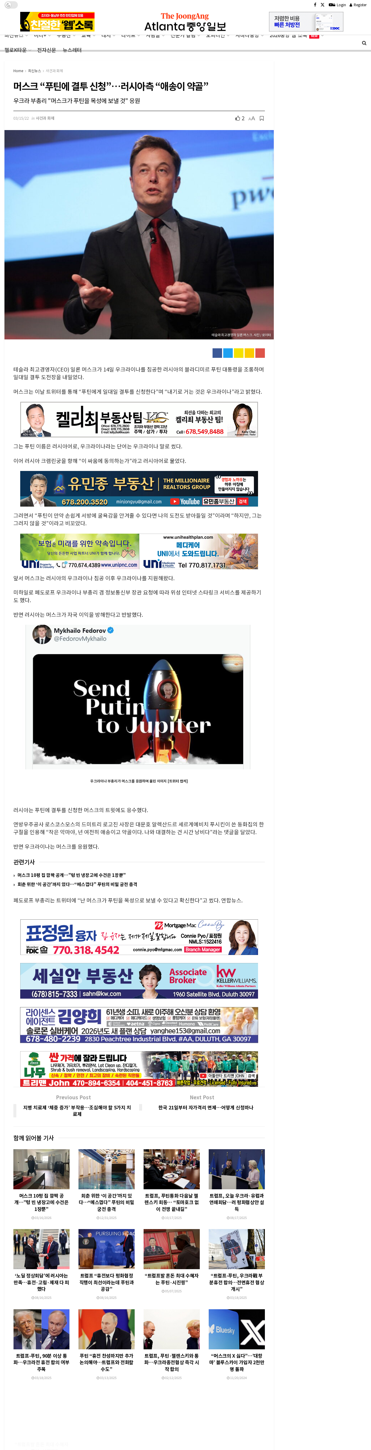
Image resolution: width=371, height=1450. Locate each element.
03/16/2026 (41, 1189)
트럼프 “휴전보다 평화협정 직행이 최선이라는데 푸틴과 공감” (106, 1254)
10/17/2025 (172, 1189)
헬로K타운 (15, 49)
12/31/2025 (107, 1189)
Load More (139, 1372)
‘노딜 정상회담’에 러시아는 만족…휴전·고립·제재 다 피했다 (41, 1254)
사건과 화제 (54, 70)
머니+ (40, 35)
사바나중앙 (247, 35)
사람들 (153, 35)
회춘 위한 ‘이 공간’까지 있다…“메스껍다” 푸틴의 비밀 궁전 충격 (77, 884)
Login (339, 4)
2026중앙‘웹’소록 (294, 35)
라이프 (128, 35)
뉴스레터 (72, 49)
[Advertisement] (185, 1427)
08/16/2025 (41, 1269)
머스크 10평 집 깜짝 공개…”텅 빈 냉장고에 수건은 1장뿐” (72, 875)
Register (358, 4)
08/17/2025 (237, 1189)
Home (18, 70)
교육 (86, 35)
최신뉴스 (13, 35)
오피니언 (215, 35)
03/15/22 (21, 118)
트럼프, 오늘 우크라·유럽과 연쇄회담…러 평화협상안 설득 (236, 1174)
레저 (106, 35)
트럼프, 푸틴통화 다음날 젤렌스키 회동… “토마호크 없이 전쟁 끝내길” (171, 1174)
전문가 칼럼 (183, 35)
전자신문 (46, 49)
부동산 (64, 35)
